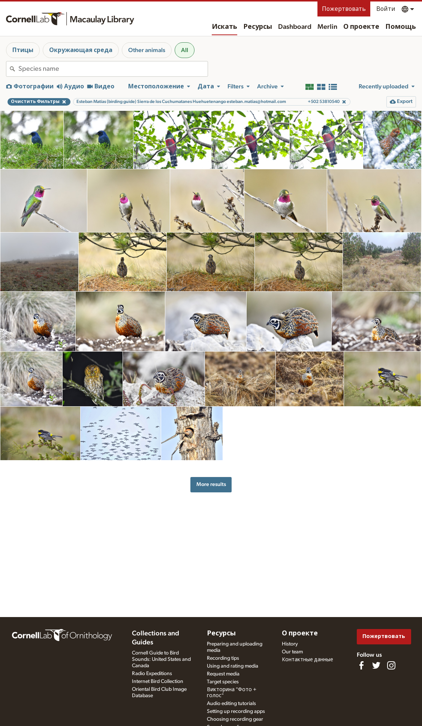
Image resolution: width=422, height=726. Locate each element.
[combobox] (113, 68)
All (184, 50)
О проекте (361, 27)
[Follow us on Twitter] (376, 665)
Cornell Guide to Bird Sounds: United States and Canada (161, 659)
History (290, 644)
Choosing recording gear (235, 719)
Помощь (400, 27)
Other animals (146, 50)
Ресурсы (257, 27)
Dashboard (294, 27)
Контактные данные (307, 659)
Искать (224, 27)
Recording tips (223, 658)
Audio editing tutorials (231, 703)
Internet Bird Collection (157, 681)
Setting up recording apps (236, 711)
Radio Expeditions (152, 673)
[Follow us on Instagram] (391, 665)
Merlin (327, 27)
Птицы (22, 50)
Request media (223, 674)
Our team (292, 651)
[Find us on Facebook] (361, 665)
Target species (223, 681)
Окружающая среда (80, 50)
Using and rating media (232, 666)
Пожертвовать (344, 9)
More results (211, 484)
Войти (385, 9)
